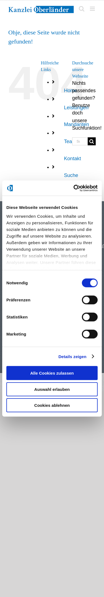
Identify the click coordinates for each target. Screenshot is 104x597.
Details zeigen (72, 356)
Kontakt (72, 158)
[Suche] (92, 141)
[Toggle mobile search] (81, 9)
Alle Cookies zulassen (52, 373)
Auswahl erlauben (52, 389)
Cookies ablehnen (52, 405)
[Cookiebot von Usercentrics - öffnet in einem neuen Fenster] (74, 188)
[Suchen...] (80, 141)
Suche (71, 175)
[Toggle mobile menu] (93, 9)
